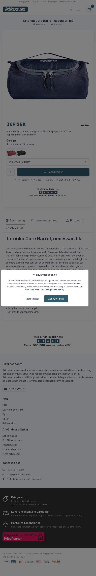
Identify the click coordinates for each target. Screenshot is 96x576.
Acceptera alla (56, 298)
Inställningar (32, 298)
